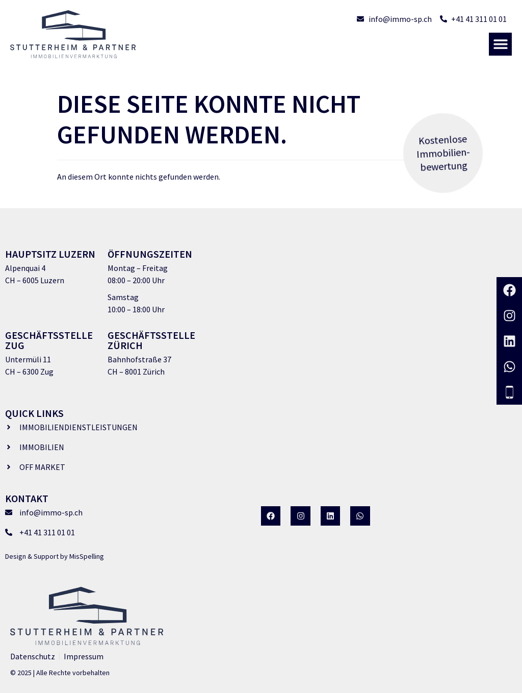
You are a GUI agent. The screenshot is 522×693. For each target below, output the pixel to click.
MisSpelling (86, 556)
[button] (500, 44)
